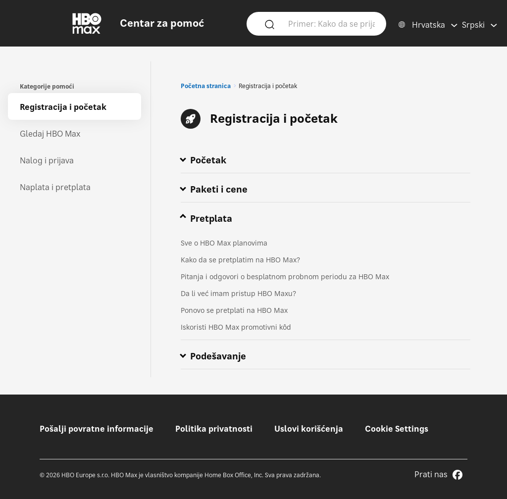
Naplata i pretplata (55, 187)
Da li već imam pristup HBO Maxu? (238, 293)
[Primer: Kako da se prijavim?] (331, 23)
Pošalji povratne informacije (96, 428)
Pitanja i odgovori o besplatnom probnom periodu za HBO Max (285, 276)
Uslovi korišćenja (308, 428)
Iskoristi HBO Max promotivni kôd (236, 327)
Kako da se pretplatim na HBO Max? (240, 259)
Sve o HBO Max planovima (224, 243)
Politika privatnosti (214, 428)
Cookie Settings (396, 428)
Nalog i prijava (47, 160)
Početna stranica (206, 86)
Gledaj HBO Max (50, 133)
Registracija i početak (63, 106)
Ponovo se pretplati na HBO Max (234, 310)
